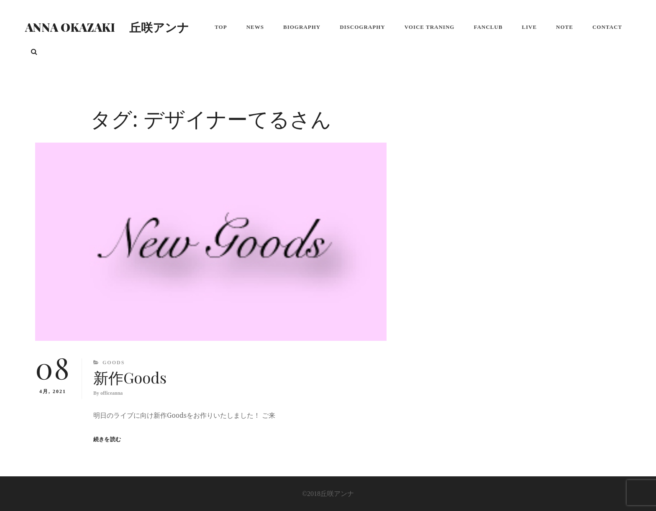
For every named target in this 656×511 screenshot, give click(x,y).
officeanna (111, 393)
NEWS (255, 27)
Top (221, 27)
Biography (301, 27)
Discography (362, 27)
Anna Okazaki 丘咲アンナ (107, 27)
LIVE (529, 27)
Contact (607, 27)
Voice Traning (430, 27)
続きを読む (107, 439)
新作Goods (130, 377)
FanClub (488, 27)
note (564, 27)
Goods (113, 362)
